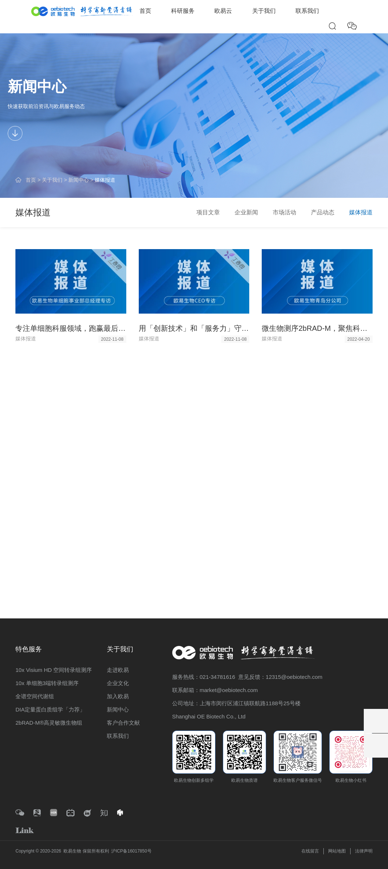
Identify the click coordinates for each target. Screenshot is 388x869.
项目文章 (208, 212)
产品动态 (322, 212)
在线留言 (310, 851)
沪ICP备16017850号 (131, 851)
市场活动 (284, 212)
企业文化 (118, 683)
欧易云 (223, 11)
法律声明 (364, 851)
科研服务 (183, 11)
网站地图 (337, 851)
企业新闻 (246, 212)
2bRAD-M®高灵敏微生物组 (48, 723)
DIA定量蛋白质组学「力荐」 (50, 709)
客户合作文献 (123, 723)
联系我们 (307, 11)
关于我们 (264, 11)
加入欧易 (118, 696)
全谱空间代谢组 (34, 696)
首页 (145, 11)
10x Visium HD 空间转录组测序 (53, 670)
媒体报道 (105, 180)
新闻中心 (78, 180)
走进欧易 (118, 670)
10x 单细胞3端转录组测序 (47, 683)
